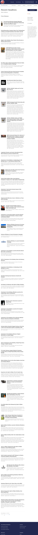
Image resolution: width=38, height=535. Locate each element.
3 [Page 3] (6, 514)
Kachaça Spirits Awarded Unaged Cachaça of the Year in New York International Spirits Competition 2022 (12, 327)
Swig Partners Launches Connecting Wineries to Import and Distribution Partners (14, 382)
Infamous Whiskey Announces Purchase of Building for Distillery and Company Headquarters (15, 225)
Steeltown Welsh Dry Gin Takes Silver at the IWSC (11, 483)
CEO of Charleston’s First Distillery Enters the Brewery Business (12, 260)
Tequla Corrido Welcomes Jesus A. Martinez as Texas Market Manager (12, 199)
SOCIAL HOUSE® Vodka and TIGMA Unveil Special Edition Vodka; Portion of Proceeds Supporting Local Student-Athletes (15, 120)
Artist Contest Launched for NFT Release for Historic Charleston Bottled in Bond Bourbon (12, 456)
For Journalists (30, 23)
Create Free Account (23, 526)
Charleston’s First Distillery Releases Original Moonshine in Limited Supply (10, 335)
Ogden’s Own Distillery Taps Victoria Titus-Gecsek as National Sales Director (12, 41)
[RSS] (28, 13)
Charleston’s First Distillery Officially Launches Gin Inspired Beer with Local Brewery (12, 293)
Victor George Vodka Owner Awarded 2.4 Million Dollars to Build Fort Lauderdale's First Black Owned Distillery (14, 416)
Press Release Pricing (4, 527)
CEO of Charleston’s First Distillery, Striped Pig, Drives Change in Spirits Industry (12, 343)
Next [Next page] (9, 514)
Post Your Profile (22, 527)
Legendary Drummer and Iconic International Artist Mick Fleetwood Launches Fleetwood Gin (11, 153)
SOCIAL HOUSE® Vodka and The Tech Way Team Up (15, 89)
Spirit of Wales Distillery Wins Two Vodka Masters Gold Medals (12, 435)
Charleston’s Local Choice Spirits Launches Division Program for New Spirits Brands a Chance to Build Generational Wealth (12, 215)
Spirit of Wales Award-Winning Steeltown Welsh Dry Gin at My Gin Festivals (12, 475)
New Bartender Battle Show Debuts (14, 80)
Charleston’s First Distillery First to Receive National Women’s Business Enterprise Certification (12, 318)
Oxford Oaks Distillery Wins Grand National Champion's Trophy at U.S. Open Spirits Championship (12, 179)
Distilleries (6, 12)
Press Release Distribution (5, 529)
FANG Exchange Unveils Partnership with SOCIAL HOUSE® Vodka (15, 103)
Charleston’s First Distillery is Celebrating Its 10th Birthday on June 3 (11, 268)
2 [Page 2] (5, 514)
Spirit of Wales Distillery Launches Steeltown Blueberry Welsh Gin (12, 426)
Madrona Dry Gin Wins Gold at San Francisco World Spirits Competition (14, 170)
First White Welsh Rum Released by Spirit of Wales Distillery (12, 405)
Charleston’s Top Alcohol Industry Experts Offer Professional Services (11, 190)
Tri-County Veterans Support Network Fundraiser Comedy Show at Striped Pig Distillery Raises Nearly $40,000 (12, 351)
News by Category (30, 17)
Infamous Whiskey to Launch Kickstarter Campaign (15, 241)
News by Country (30, 18)
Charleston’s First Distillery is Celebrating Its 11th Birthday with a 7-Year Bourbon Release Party (11, 161)
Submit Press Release (4, 526)
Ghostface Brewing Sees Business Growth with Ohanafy (11, 276)
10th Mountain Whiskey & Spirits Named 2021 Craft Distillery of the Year (15, 394)
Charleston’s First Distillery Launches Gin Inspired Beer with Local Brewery (11, 309)
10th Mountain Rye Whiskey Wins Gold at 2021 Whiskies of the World (15, 466)
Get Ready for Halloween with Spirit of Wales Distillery (12, 284)
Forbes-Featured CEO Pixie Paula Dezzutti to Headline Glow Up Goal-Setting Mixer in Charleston (12, 72)
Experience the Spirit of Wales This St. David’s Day (11, 372)
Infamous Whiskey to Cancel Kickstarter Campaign (12, 234)
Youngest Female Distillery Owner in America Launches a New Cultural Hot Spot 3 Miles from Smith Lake (15, 207)
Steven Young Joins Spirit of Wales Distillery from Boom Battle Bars (11, 492)
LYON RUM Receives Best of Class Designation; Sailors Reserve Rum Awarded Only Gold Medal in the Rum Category (15, 49)
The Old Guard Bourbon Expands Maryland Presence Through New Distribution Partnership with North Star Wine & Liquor (14, 22)
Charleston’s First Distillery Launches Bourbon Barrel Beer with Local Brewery (12, 251)
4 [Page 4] (7, 514)
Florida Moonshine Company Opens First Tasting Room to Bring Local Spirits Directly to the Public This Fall (13, 31)
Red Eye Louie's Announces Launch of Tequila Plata (14, 301)
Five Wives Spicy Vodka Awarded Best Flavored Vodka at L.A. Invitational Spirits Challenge (12, 63)
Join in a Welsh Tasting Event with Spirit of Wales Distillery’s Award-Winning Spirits (11, 447)
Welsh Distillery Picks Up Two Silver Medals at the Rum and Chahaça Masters (12, 361)
